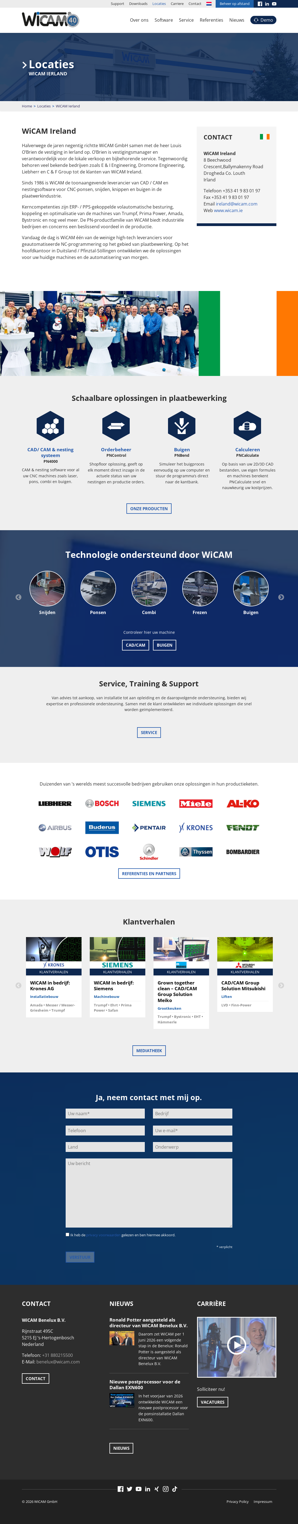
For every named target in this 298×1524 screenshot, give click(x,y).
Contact (195, 3)
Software (164, 20)
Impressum (263, 1501)
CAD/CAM (135, 645)
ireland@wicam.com (237, 204)
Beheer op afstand (235, 3)
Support (117, 3)
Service (186, 20)
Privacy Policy (238, 1501)
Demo (267, 20)
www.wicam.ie (228, 210)
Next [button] (280, 597)
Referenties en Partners (149, 873)
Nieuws (236, 20)
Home (27, 106)
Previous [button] (18, 597)
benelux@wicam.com (58, 1362)
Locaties (159, 3)
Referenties (211, 20)
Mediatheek (149, 1050)
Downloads (138, 3)
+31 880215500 (57, 1355)
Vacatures (212, 1402)
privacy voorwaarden (103, 1234)
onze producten (149, 508)
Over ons (139, 20)
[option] (47, 593)
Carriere (177, 3)
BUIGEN (164, 645)
